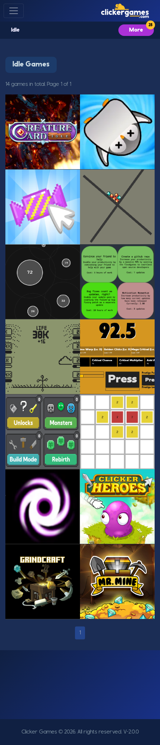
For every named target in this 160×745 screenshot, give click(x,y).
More (136, 30)
